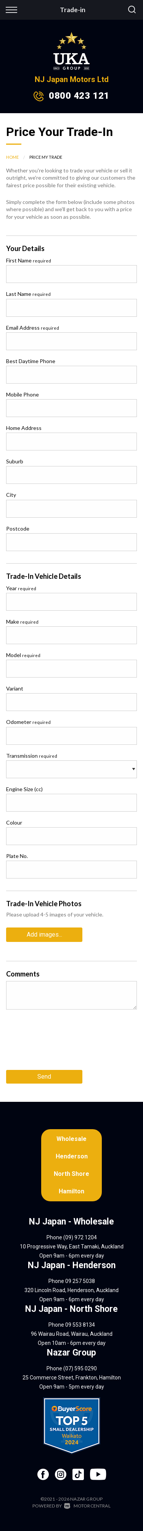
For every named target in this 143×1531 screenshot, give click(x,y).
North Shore (71, 1173)
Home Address (24, 428)
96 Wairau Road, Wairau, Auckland (71, 1334)
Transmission (31, 755)
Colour (14, 822)
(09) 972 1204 (80, 1237)
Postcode (17, 528)
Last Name (28, 294)
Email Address (32, 327)
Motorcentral (87, 1506)
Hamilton (71, 1191)
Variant (14, 688)
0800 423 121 (79, 95)
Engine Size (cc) (24, 789)
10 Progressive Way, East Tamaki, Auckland (72, 1246)
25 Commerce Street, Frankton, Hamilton (71, 1378)
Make (22, 621)
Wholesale (71, 1138)
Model (23, 655)
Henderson (72, 1156)
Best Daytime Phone (30, 361)
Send (44, 1076)
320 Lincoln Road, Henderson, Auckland (71, 1290)
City (11, 494)
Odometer (28, 722)
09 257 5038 (80, 1281)
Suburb (14, 461)
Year (21, 588)
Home (12, 157)
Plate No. (17, 856)
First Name (28, 260)
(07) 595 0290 (80, 1368)
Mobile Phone (22, 394)
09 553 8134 (80, 1325)
